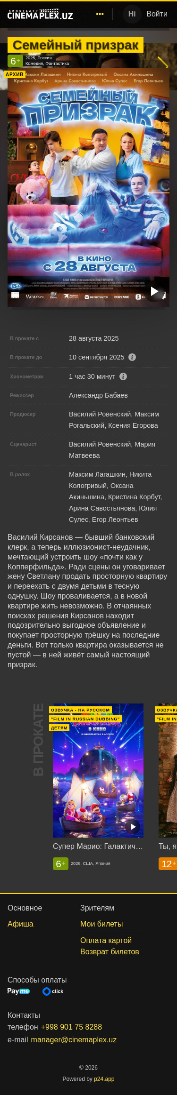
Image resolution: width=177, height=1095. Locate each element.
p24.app (104, 1079)
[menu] (94, 14)
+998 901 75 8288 (71, 1027)
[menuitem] (100, 14)
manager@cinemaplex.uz (74, 1040)
